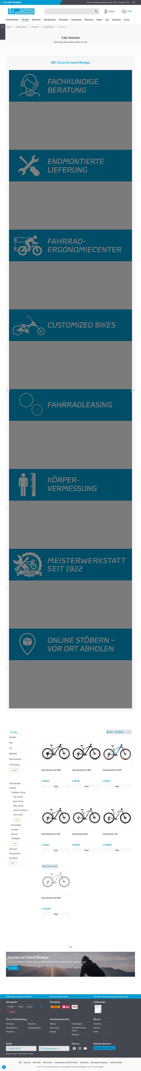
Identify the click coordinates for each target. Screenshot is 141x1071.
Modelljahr (13, 753)
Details (56, 786)
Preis (11, 742)
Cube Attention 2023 (80, 834)
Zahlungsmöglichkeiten (34, 1028)
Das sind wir (13, 968)
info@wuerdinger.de (51, 1048)
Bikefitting (53, 1024)
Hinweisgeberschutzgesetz (99, 1062)
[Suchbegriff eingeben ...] (68, 11)
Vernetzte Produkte (116, 1062)
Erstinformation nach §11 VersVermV (66, 1062)
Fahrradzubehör (14, 853)
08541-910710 (15, 1048)
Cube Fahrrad (18, 796)
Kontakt (96, 1032)
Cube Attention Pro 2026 (81, 770)
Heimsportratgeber (77, 1024)
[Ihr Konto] (109, 11)
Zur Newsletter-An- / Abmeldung (104, 1048)
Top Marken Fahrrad (18, 792)
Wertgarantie (75, 1034)
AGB (20, 1062)
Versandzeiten (32, 1024)
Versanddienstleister (11, 1028)
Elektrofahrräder (15, 783)
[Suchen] (96, 11)
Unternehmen (97, 1024)
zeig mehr (14, 770)
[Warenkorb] (127, 11)
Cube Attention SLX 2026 (51, 770)
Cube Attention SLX (110, 834)
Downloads (53, 1032)
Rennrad (14, 834)
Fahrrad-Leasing (54, 1028)
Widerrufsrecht (47, 1062)
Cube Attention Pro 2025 (112, 770)
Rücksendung (10, 1024)
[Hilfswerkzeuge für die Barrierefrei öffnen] (4, 1067)
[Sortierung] (119, 731)
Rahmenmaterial (15, 759)
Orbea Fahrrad (18, 805)
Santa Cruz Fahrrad (20, 810)
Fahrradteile (13, 858)
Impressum (27, 1062)
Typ (10, 748)
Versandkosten (10, 1032)
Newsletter (97, 1028)
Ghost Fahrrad (18, 801)
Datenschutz (37, 1062)
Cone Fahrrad (18, 814)
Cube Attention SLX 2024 (51, 898)
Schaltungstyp (14, 764)
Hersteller (12, 737)
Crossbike (14, 829)
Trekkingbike (15, 838)
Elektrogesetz (84, 1062)
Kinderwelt (13, 849)
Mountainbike (16, 825)
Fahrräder (12, 788)
